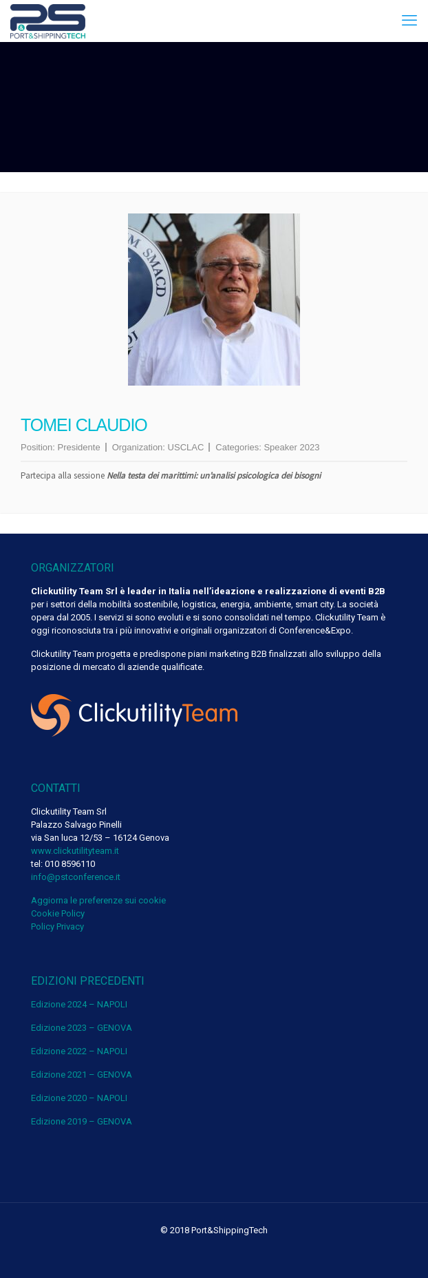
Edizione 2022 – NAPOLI (79, 1051)
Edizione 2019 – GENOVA (81, 1121)
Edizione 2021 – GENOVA (81, 1074)
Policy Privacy (57, 926)
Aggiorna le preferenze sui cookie (98, 900)
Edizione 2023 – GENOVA (81, 1028)
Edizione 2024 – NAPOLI (79, 1004)
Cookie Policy (58, 913)
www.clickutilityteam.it (75, 851)
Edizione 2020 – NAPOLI (79, 1098)
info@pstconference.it (75, 877)
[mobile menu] (409, 20)
